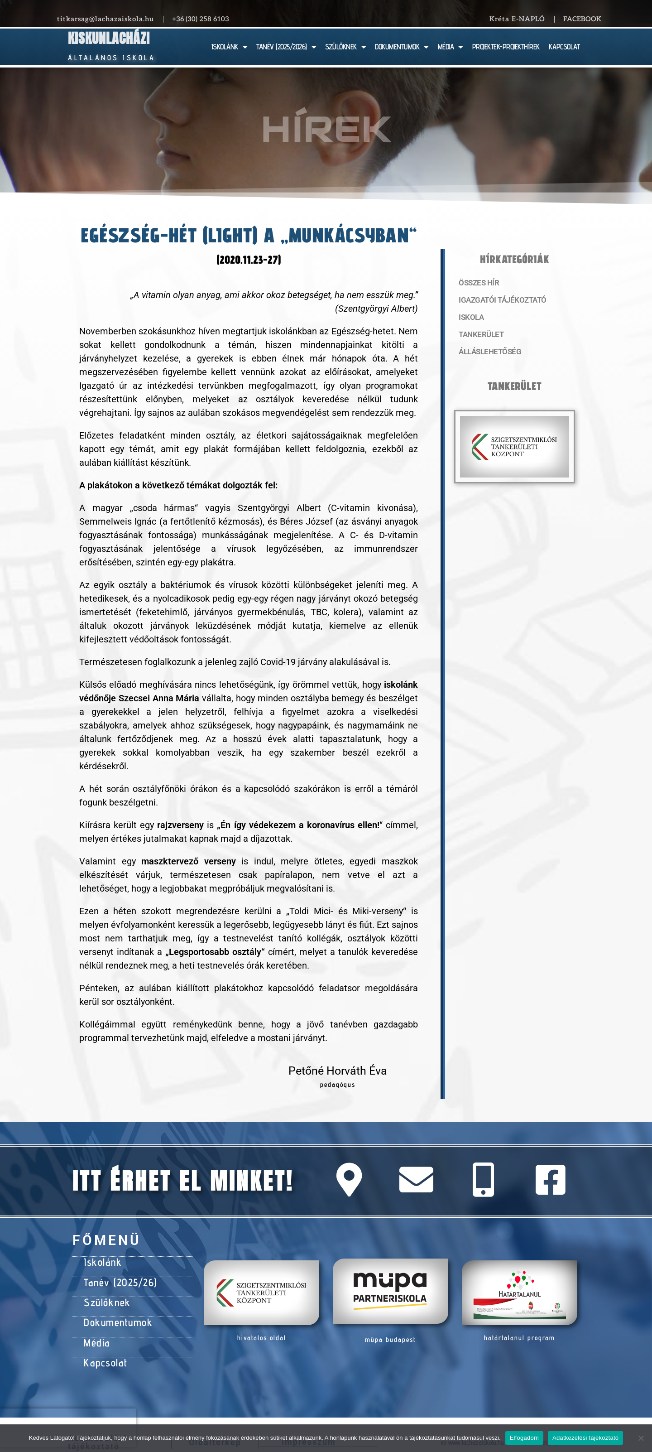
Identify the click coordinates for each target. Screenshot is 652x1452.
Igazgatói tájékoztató (499, 301)
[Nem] (640, 1437)
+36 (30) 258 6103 (200, 19)
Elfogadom (524, 1437)
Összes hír (477, 283)
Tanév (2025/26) (116, 1279)
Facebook (582, 19)
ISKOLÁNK (229, 47)
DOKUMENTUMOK (402, 47)
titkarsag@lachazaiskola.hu (105, 19)
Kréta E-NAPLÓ (517, 19)
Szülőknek (104, 1297)
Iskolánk (100, 1260)
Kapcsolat (103, 1351)
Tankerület (479, 337)
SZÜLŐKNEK (345, 47)
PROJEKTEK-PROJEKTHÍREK (506, 46)
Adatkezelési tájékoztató (585, 1437)
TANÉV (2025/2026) (286, 47)
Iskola (470, 319)
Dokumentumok (114, 1315)
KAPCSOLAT (564, 46)
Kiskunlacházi (109, 38)
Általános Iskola (111, 57)
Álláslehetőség (487, 356)
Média (95, 1333)
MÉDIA (450, 47)
